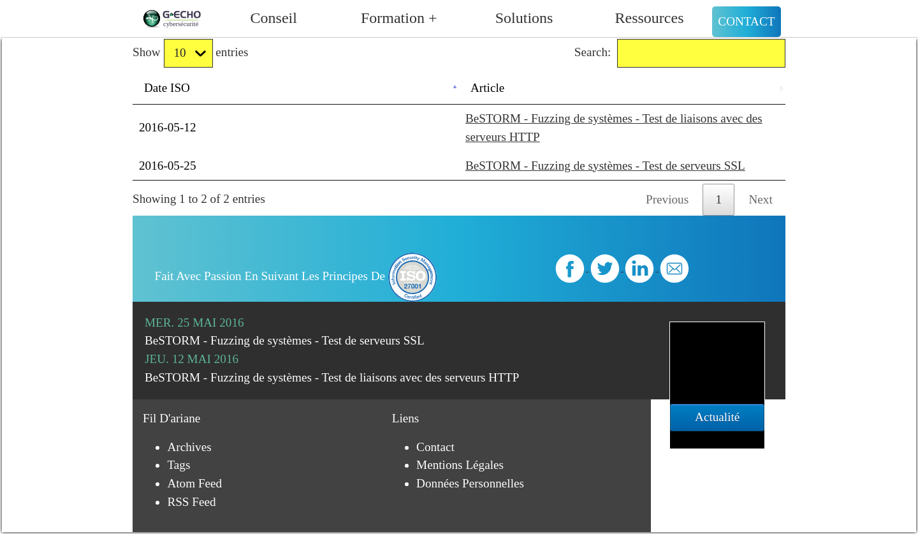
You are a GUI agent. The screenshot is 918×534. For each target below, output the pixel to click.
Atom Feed (194, 483)
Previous (667, 199)
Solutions (524, 18)
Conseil (274, 18)
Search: (679, 53)
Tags (178, 464)
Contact (746, 21)
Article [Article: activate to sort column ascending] (487, 87)
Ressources (649, 18)
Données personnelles (470, 483)
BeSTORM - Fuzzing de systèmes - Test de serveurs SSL (605, 165)
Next (761, 199)
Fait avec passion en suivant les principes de (296, 276)
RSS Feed (191, 501)
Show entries (190, 53)
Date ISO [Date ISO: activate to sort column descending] (167, 87)
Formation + (399, 18)
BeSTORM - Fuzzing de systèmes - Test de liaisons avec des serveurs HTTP (332, 377)
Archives (189, 447)
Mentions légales (460, 464)
